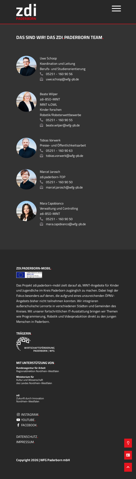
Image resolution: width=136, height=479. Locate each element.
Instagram (27, 414)
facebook (27, 425)
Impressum (25, 442)
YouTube (26, 420)
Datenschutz (27, 437)
